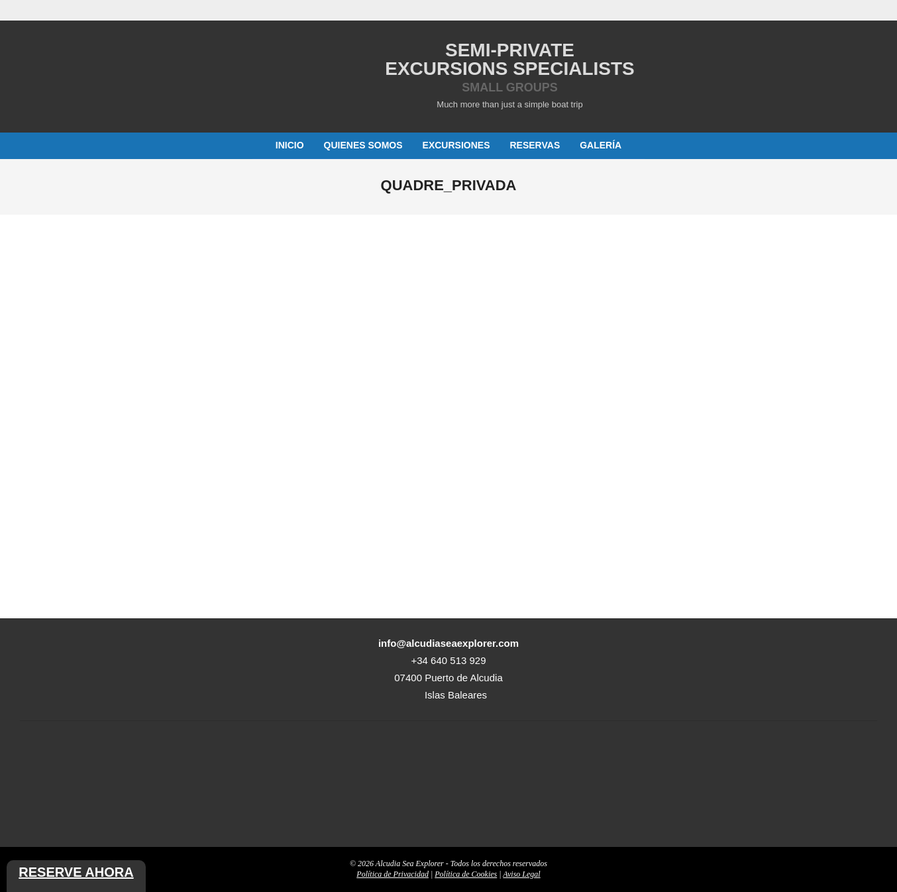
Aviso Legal (521, 874)
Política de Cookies (466, 874)
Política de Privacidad (392, 874)
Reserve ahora (76, 872)
